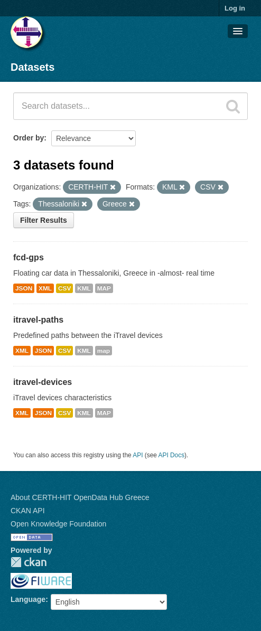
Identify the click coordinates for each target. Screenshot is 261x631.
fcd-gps (28, 257)
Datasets (32, 67)
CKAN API (28, 510)
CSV (64, 288)
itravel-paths (38, 319)
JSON (23, 288)
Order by (28, 138)
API (138, 455)
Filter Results (43, 220)
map (103, 350)
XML (45, 288)
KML (84, 288)
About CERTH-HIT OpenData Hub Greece (80, 497)
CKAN (28, 562)
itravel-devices (42, 382)
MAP (104, 288)
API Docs (172, 455)
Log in (235, 8)
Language (28, 599)
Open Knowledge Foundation (58, 524)
